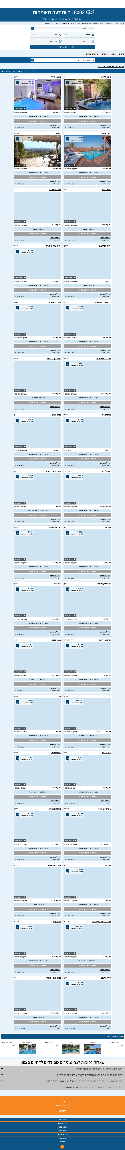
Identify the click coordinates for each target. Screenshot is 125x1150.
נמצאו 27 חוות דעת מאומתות (88, 510)
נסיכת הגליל (56, 415)
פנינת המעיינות (105, 133)
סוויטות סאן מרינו (55, 809)
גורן (15, 415)
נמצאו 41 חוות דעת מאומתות (88, 792)
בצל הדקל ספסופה (54, 358)
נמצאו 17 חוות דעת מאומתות (88, 567)
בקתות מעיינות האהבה (102, 302)
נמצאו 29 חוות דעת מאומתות (88, 454)
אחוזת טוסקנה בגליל (53, 246)
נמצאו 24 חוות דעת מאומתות (88, 398)
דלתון (16, 77)
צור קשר (62, 1142)
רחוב (65, 133)
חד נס (16, 752)
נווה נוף (58, 133)
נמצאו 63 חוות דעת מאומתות (38, 623)
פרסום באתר (62, 1127)
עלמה (66, 189)
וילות (62, 1101)
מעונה (16, 302)
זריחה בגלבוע (106, 978)
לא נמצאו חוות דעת (88, 229)
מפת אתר (62, 1138)
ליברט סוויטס (56, 640)
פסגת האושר (106, 752)
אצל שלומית (106, 471)
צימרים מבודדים (73, 23)
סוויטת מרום (106, 189)
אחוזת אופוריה (27, 1042)
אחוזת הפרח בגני (105, 246)
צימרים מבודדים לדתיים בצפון (55, 23)
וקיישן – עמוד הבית (117, 23)
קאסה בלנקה (106, 77)
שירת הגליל (57, 921)
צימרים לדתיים (86, 23)
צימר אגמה (107, 865)
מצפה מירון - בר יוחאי (53, 978)
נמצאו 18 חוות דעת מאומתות (38, 848)
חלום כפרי (71, 1042)
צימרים (106, 23)
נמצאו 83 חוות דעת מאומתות (88, 904)
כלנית (16, 640)
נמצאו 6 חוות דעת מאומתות (38, 679)
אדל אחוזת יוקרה (55, 189)
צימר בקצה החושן (54, 865)
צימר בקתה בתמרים (53, 471)
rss (62, 1147)
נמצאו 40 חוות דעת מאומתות (88, 679)
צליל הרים (57, 583)
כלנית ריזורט (106, 696)
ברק (65, 978)
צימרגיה (108, 527)
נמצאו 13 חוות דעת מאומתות (38, 567)
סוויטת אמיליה (56, 77)
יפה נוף (58, 696)
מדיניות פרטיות (63, 1134)
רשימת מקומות (62, 1123)
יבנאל (16, 246)
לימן (65, 584)
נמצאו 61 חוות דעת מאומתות (88, 623)
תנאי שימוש (62, 1131)
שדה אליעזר (68, 471)
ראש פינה (17, 133)
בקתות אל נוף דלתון (114, 1042)
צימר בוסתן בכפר (104, 809)
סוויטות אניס (106, 415)
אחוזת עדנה (92, 1042)
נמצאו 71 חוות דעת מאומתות (88, 173)
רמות (65, 77)
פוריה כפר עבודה (69, 640)
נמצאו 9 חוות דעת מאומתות (88, 735)
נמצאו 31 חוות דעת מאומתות (38, 173)
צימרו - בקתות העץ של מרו (101, 921)
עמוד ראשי (62, 1119)
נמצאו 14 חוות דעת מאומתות (38, 341)
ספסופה (66, 358)
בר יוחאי (16, 978)
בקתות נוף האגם (105, 640)
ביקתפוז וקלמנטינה (104, 583)
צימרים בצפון (97, 23)
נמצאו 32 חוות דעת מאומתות (38, 116)
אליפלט (66, 921)
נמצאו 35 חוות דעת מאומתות (88, 116)
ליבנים (66, 415)
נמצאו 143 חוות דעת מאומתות (38, 510)
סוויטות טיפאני (56, 752)
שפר (15, 189)
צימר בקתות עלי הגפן (103, 358)
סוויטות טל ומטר (7, 1042)
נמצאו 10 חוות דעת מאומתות (38, 454)
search (32, 28)
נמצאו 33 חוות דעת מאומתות (38, 285)
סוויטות (62, 1110)
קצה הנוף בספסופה (54, 527)
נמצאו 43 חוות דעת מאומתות (88, 341)
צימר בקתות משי (55, 302)
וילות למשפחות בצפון (62, 1105)
